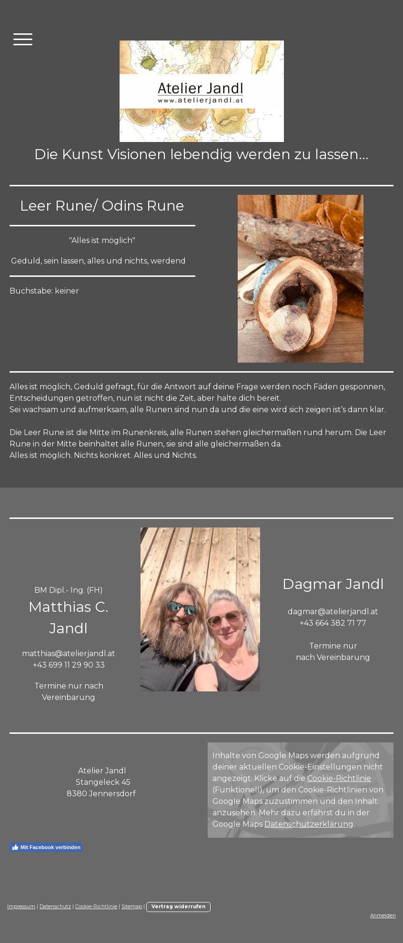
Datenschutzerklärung (308, 824)
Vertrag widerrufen (178, 906)
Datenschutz (55, 906)
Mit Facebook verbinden (46, 847)
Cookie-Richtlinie (339, 778)
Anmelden (383, 916)
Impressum (21, 906)
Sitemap (131, 906)
